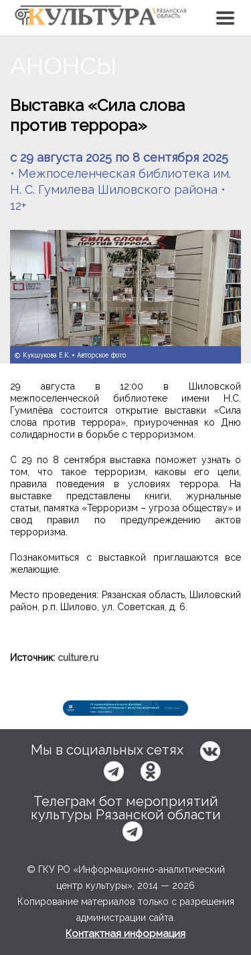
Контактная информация (125, 934)
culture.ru (78, 657)
